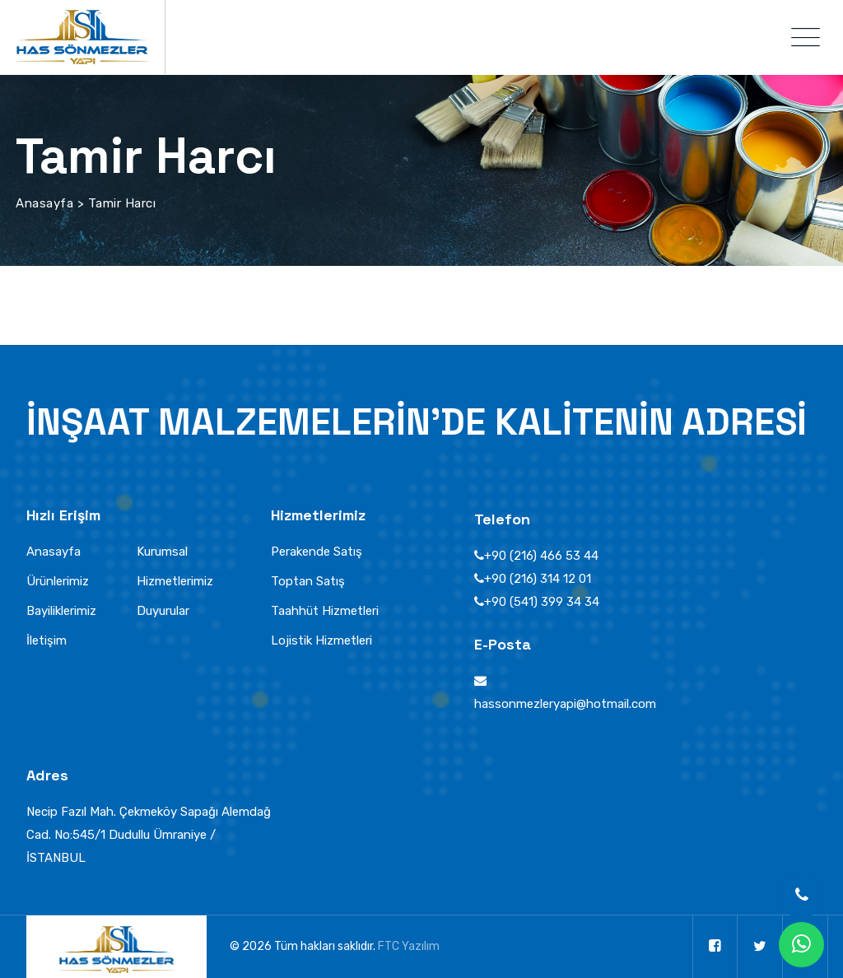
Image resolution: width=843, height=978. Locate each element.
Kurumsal (162, 551)
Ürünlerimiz (57, 581)
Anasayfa (53, 551)
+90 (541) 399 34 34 (541, 601)
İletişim (46, 640)
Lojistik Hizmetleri (321, 640)
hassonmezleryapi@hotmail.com (565, 703)
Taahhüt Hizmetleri (325, 610)
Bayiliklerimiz (61, 610)
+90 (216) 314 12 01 (537, 578)
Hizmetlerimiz (175, 581)
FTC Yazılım (409, 946)
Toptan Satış (308, 581)
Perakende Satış (316, 551)
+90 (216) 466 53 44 (541, 555)
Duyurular (163, 610)
